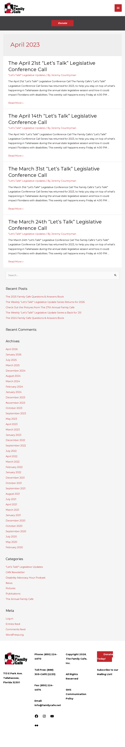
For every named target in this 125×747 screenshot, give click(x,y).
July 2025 (11, 359)
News (9, 583)
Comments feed (15, 629)
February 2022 (14, 467)
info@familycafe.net (48, 705)
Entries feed (13, 624)
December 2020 (15, 520)
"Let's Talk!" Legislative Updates (26, 75)
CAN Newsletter (15, 572)
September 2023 (16, 413)
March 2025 (13, 365)
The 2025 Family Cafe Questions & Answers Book (35, 296)
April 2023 (12, 424)
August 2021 (13, 493)
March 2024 (13, 381)
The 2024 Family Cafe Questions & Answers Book (35, 318)
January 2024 (13, 392)
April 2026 (12, 349)
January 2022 (13, 472)
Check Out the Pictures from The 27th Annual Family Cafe (40, 307)
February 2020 (14, 547)
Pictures (10, 588)
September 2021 (16, 488)
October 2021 (14, 483)
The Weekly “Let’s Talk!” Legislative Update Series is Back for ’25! (43, 312)
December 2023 (15, 397)
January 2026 (13, 354)
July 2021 (11, 499)
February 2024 (14, 386)
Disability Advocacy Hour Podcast (25, 577)
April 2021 (11, 504)
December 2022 (15, 440)
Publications (13, 593)
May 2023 (11, 418)
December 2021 (15, 477)
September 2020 (16, 531)
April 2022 (11, 456)
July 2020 (11, 536)
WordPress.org (15, 634)
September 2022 (16, 445)
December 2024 (15, 370)
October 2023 (14, 408)
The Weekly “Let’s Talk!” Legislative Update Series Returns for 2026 (45, 302)
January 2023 (13, 435)
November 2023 (15, 402)
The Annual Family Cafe (20, 599)
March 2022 (13, 461)
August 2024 (13, 375)
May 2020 (11, 542)
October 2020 (14, 526)
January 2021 (13, 515)
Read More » (15, 102)
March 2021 (12, 509)
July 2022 (11, 451)
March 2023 (13, 429)
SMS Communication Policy (76, 694)
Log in (9, 618)
